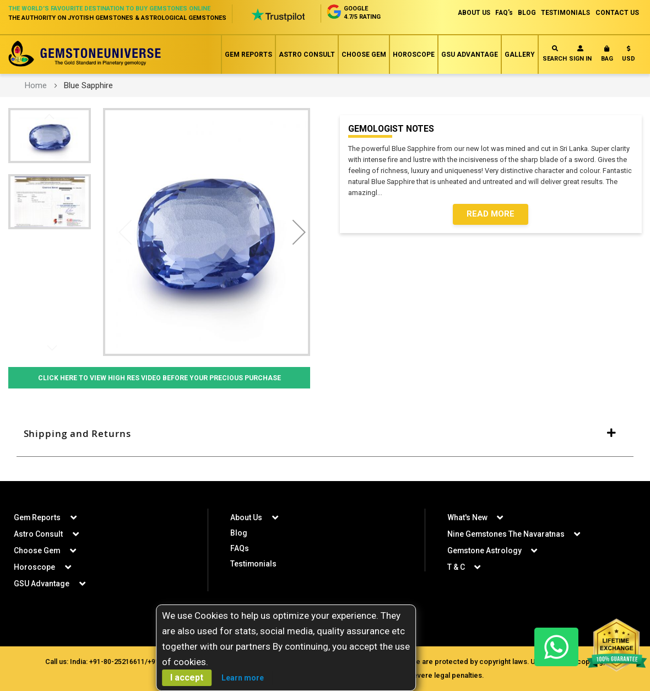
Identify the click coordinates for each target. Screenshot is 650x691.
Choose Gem (364, 54)
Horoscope (414, 54)
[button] (628, 56)
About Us (246, 516)
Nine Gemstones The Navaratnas (506, 533)
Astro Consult (307, 54)
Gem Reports (248, 54)
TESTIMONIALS (564, 13)
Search (555, 53)
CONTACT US (617, 13)
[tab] (325, 434)
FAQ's (501, 13)
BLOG (525, 13)
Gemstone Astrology (484, 550)
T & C (456, 566)
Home (36, 85)
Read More (490, 214)
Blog (238, 532)
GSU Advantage (469, 54)
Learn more (242, 677)
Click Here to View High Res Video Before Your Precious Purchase (159, 378)
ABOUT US (469, 13)
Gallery (520, 54)
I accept (186, 677)
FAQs (239, 547)
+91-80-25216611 (116, 661)
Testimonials (253, 563)
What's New (467, 516)
